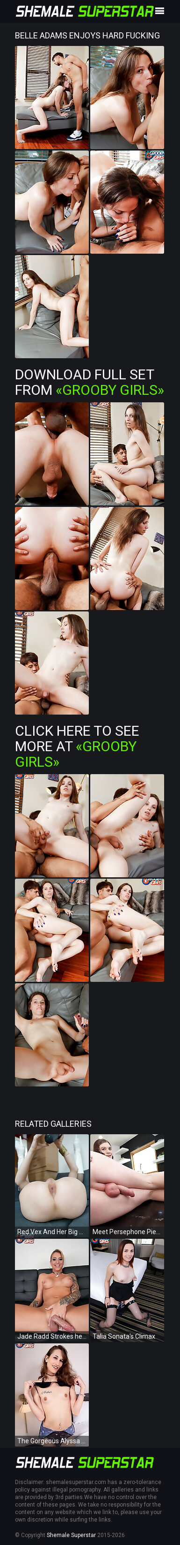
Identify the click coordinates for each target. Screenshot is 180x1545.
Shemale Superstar (71, 1535)
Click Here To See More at (77, 746)
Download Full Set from (89, 382)
